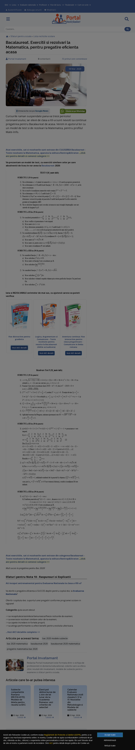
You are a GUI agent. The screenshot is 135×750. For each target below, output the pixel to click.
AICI (51, 743)
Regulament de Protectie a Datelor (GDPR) (62, 735)
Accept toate (110, 735)
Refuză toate (109, 745)
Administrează (110, 740)
